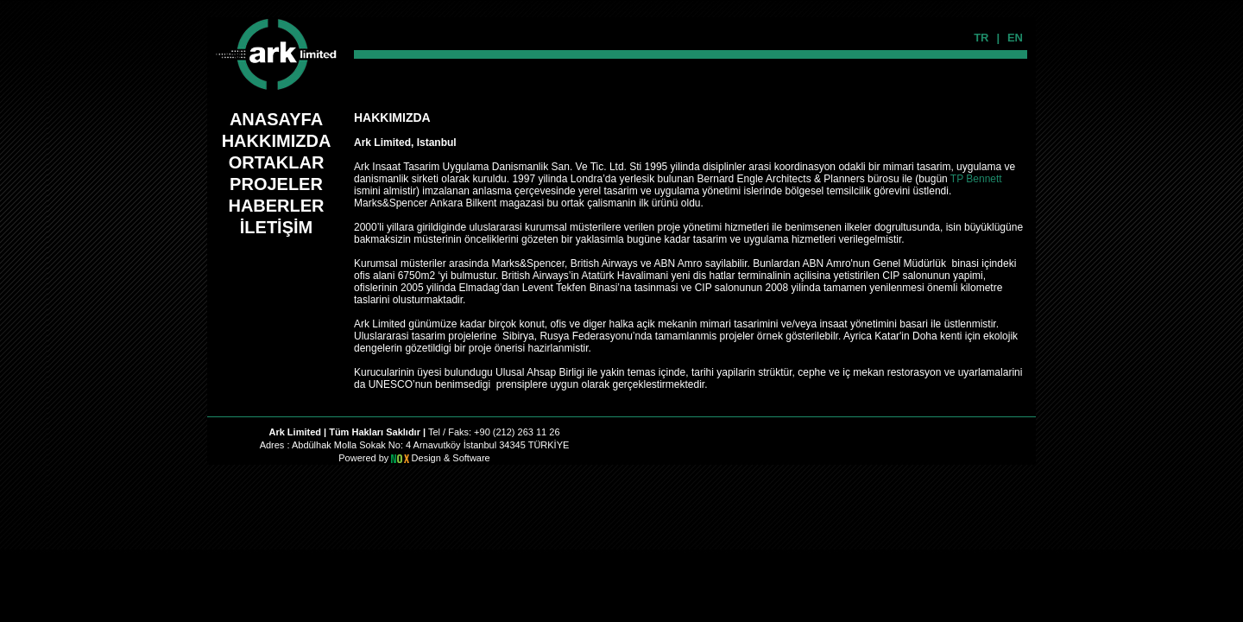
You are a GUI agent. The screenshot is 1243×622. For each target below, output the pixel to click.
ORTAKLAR (277, 162)
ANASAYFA (276, 119)
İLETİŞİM (276, 227)
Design (428, 458)
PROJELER (276, 184)
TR (981, 37)
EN (1015, 37)
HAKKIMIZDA (276, 140)
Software (470, 458)
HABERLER (276, 205)
